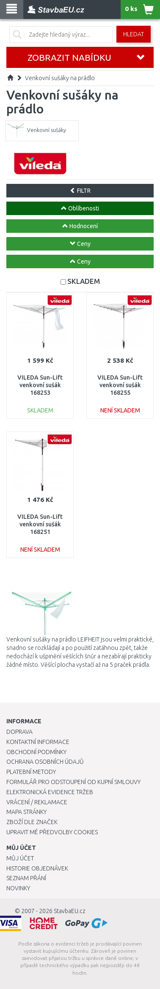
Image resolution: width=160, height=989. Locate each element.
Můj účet (20, 858)
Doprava (19, 731)
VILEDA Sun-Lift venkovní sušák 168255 (120, 385)
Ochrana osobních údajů (45, 761)
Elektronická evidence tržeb (49, 792)
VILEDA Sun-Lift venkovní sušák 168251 (40, 524)
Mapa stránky (26, 811)
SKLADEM (83, 281)
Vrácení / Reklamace (36, 802)
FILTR (80, 190)
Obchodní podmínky (36, 752)
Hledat (133, 34)
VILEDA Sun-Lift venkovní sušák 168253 (40, 385)
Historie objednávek (37, 868)
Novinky (18, 888)
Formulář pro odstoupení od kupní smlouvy (73, 782)
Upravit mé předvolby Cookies (52, 832)
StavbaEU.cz (70, 911)
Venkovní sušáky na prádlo (60, 78)
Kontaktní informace (37, 741)
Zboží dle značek (32, 822)
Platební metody (31, 771)
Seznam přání (26, 878)
